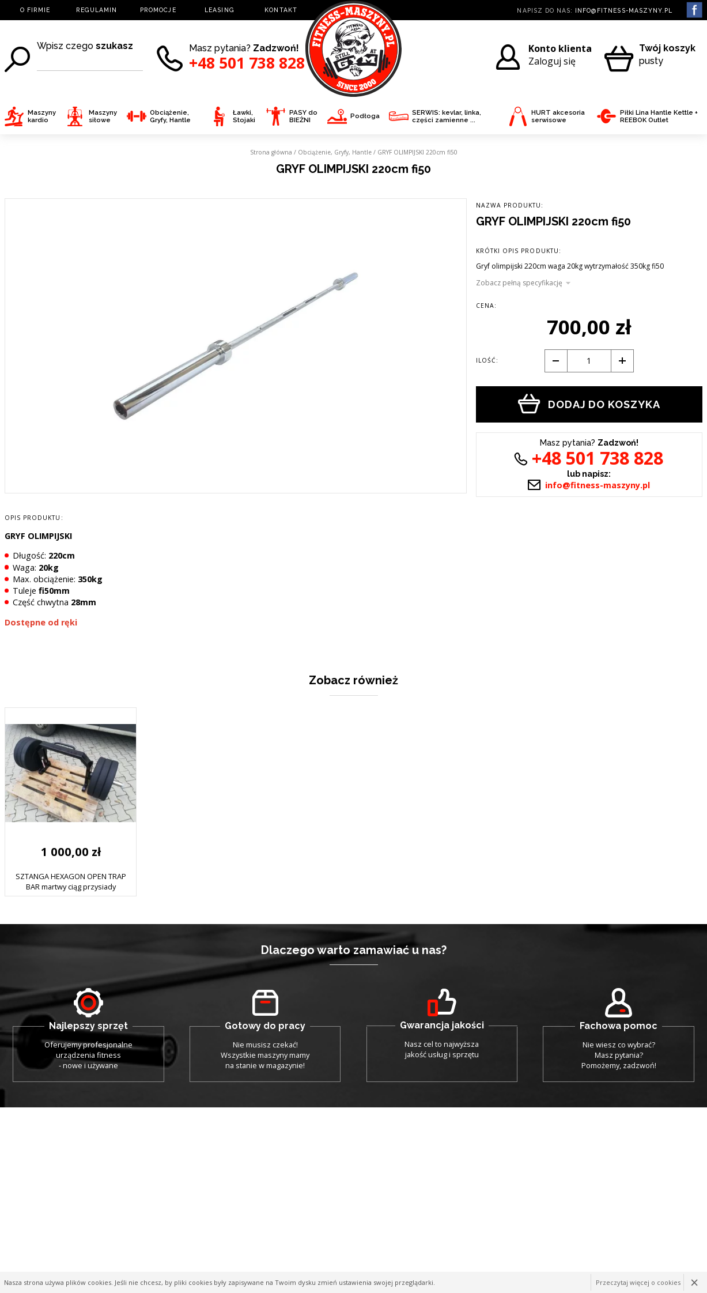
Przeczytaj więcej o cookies (638, 1282)
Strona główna (271, 152)
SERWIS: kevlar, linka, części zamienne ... (435, 117)
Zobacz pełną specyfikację (519, 283)
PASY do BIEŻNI (291, 117)
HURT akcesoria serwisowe (546, 117)
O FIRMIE (35, 9)
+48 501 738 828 (247, 63)
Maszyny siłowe (91, 117)
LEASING (219, 9)
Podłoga (353, 116)
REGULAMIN (96, 9)
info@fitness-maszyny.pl (623, 10)
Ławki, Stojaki (232, 117)
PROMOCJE (158, 9)
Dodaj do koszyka (589, 403)
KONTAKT (280, 9)
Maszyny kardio (30, 117)
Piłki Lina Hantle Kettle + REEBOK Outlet (647, 117)
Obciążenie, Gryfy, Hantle (159, 117)
